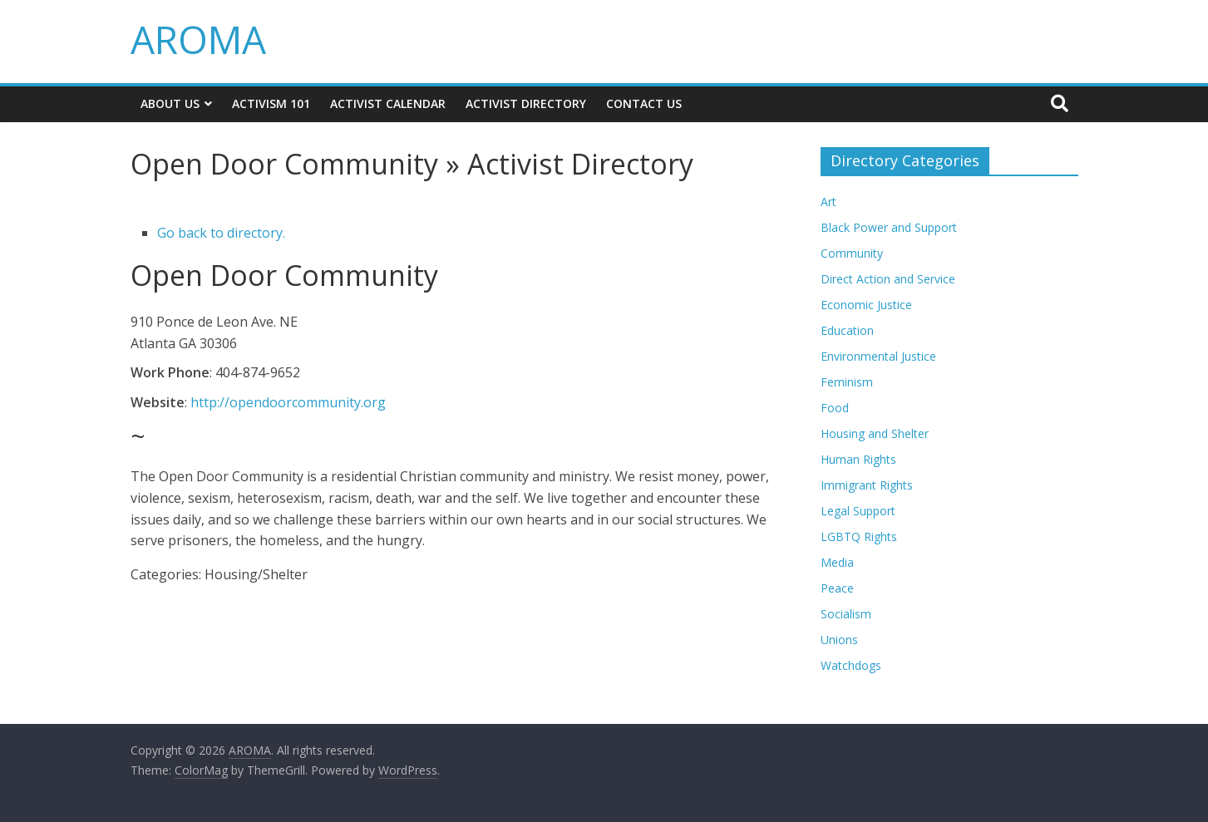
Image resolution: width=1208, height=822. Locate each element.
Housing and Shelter (875, 433)
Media (837, 562)
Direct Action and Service (888, 279)
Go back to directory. (221, 233)
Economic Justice (866, 305)
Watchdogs (851, 665)
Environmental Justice (878, 356)
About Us (170, 103)
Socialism (846, 614)
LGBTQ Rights (859, 536)
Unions (839, 639)
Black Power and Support (889, 227)
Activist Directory (526, 103)
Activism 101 (271, 103)
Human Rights (858, 459)
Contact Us (644, 103)
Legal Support (858, 511)
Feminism (847, 382)
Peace (837, 588)
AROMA (198, 39)
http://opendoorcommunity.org (288, 402)
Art (828, 201)
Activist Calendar (388, 103)
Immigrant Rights (867, 485)
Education (847, 330)
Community (852, 253)
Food (835, 408)
